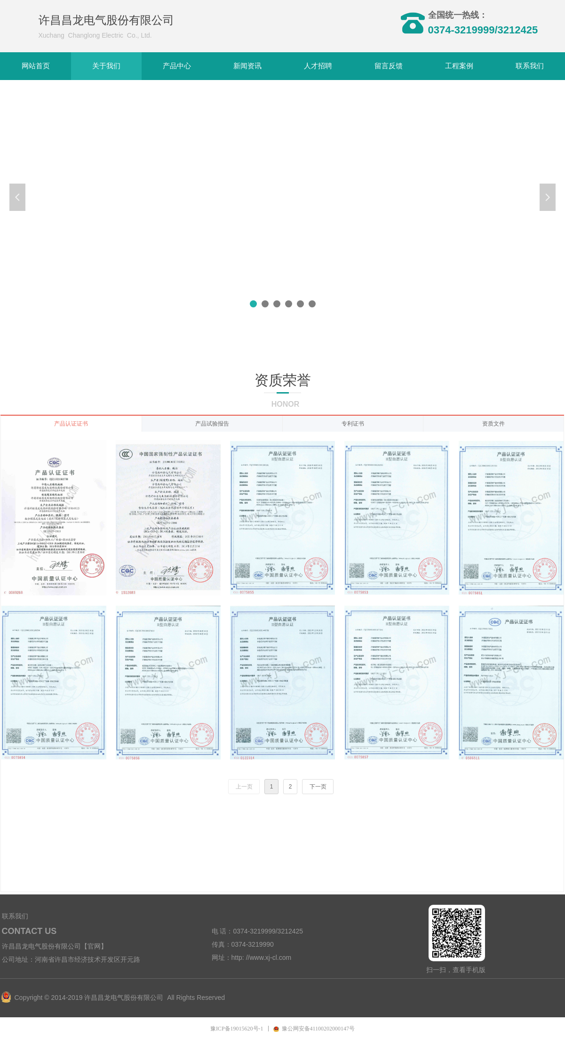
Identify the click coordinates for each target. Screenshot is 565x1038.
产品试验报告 (212, 423)
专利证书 (353, 423)
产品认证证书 (71, 423)
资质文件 (493, 423)
